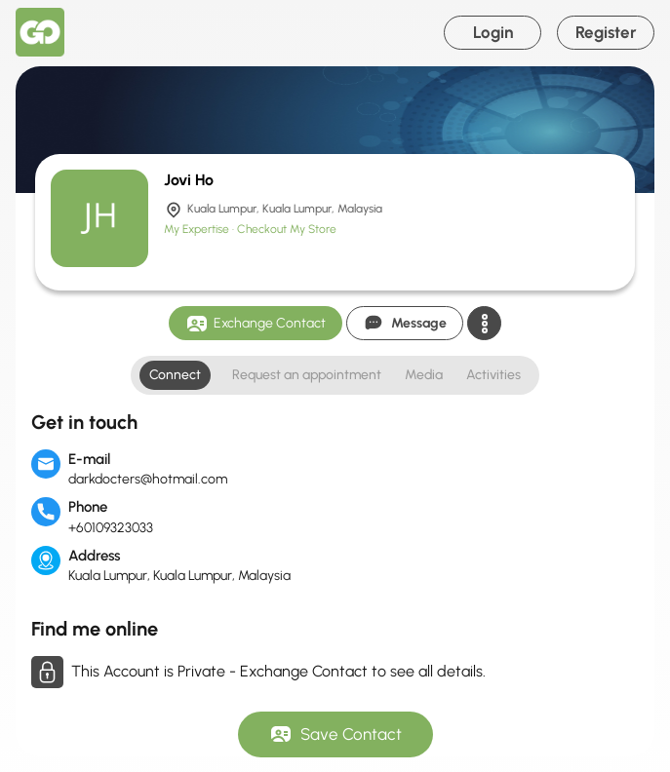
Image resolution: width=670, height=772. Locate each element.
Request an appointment (306, 375)
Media (424, 375)
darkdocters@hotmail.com (147, 479)
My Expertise (198, 229)
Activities (493, 375)
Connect (175, 375)
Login (493, 32)
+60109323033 (110, 528)
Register (606, 32)
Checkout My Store (286, 229)
